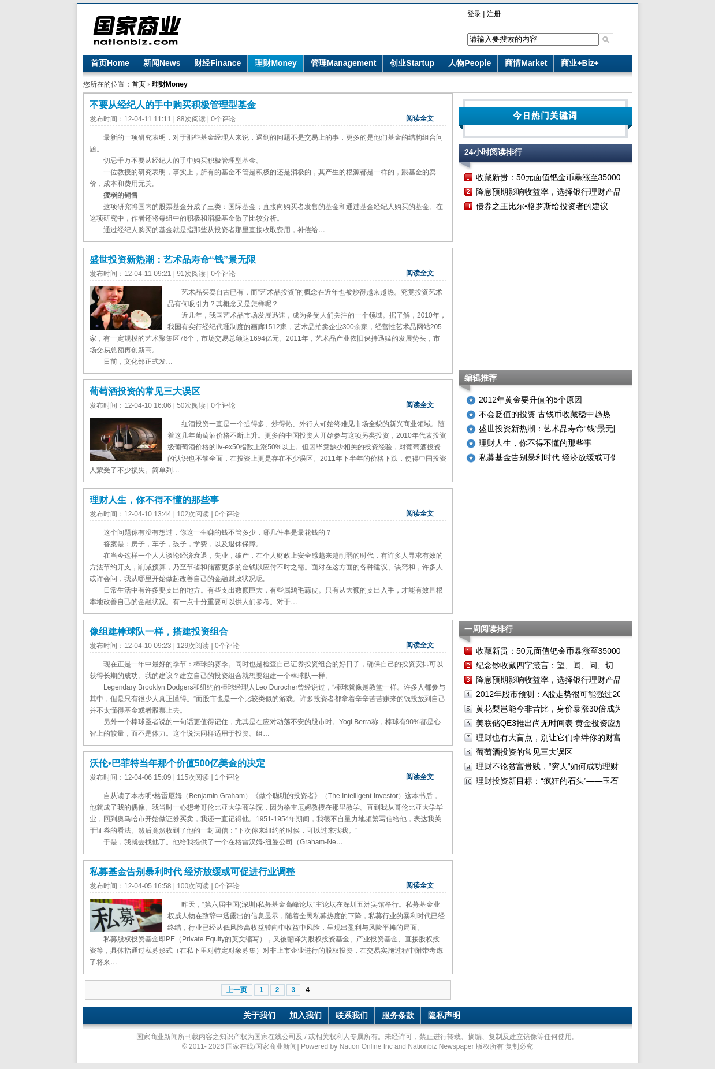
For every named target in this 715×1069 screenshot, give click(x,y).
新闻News (162, 63)
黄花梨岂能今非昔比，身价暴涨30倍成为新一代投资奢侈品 (581, 708)
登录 (474, 14)
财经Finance (217, 63)
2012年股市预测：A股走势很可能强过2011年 (557, 694)
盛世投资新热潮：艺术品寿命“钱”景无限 (173, 260)
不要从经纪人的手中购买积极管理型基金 (173, 105)
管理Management (344, 63)
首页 (139, 84)
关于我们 (259, 1015)
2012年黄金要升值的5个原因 (530, 399)
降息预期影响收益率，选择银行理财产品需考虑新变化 (573, 191)
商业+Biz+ (579, 63)
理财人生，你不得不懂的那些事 (154, 500)
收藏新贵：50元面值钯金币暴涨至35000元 (552, 177)
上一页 (236, 990)
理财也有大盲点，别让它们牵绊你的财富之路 (557, 737)
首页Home (110, 63)
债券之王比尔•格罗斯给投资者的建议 (542, 206)
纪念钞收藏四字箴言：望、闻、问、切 (544, 665)
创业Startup (412, 63)
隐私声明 (444, 1015)
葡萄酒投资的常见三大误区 (145, 391)
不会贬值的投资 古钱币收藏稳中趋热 (544, 414)
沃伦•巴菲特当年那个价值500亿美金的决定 (177, 763)
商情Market (526, 63)
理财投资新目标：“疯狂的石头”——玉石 (547, 780)
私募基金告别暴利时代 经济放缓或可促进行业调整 (192, 872)
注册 (494, 14)
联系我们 (352, 1015)
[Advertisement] (545, 291)
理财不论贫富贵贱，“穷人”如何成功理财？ (551, 766)
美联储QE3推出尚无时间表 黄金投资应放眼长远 (562, 723)
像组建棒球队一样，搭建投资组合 (159, 631)
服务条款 (398, 1015)
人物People (469, 63)
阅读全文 (420, 118)
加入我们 (305, 1015)
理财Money (275, 63)
